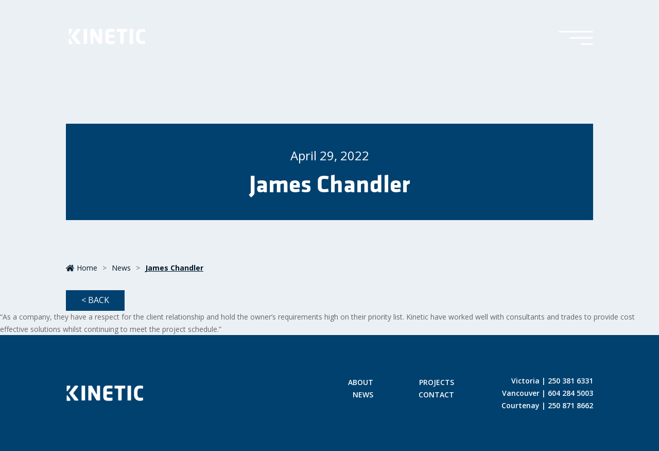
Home (81, 268)
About (360, 383)
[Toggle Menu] (576, 38)
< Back (95, 300)
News (121, 268)
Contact (436, 395)
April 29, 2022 (329, 155)
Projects (436, 383)
